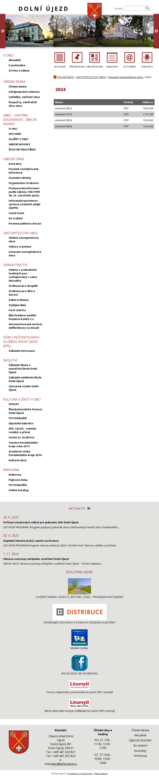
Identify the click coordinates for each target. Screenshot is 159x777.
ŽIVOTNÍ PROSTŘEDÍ (22, 149)
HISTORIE (15, 134)
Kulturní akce (17, 460)
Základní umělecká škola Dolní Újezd (25, 379)
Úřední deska (17, 86)
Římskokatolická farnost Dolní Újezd (25, 411)
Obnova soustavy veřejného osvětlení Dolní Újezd (36, 559)
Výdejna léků (17, 305)
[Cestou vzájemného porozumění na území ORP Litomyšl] (79, 688)
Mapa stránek (101, 773)
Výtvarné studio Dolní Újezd (23, 388)
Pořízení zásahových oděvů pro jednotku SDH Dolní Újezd (40, 522)
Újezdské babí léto (21, 423)
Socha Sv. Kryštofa (21, 437)
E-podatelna (17, 65)
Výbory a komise (20, 246)
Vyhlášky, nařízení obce (24, 97)
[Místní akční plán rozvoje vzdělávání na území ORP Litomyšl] (79, 707)
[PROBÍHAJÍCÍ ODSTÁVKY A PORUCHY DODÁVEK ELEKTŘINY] (79, 619)
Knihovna (15, 474)
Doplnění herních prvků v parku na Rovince (31, 540)
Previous (3, 31)
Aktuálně (15, 60)
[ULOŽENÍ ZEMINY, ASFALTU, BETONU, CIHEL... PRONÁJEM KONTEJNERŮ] (79, 593)
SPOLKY (14, 404)
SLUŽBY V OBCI (18, 139)
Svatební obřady (20, 177)
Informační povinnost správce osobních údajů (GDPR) (24, 204)
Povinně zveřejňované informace (23, 170)
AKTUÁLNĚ (59, 66)
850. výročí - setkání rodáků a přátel (22, 430)
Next (156, 31)
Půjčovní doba (18, 480)
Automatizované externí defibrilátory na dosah (25, 325)
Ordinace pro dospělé (23, 286)
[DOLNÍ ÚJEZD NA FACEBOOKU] (79, 670)
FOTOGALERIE (18, 418)
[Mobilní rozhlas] (79, 644)
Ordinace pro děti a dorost (22, 292)
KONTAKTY (147, 66)
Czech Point (16, 213)
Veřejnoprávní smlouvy (24, 91)
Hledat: (118, 8)
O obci (13, 128)
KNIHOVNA (112, 66)
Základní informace (22, 350)
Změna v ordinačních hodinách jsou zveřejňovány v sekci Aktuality (23, 275)
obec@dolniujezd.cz (64, 764)
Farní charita (17, 310)
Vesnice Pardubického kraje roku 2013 (23, 444)
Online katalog (18, 490)
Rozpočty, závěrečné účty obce (23, 103)
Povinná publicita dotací (25, 223)
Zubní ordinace (19, 300)
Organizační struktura (24, 183)
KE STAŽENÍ (129, 66)
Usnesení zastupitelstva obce (25, 253)
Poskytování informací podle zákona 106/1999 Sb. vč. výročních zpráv (24, 191)
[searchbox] (134, 8)
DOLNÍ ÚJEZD (43, 8)
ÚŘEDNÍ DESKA (77, 66)
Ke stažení (16, 218)
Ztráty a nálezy (19, 70)
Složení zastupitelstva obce (24, 239)
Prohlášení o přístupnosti (80, 773)
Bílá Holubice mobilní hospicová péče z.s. (22, 317)
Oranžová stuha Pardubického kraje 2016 (25, 453)
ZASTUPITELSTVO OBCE (91, 77)
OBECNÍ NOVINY (19, 144)
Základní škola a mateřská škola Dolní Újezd (23, 368)
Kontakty (15, 163)
